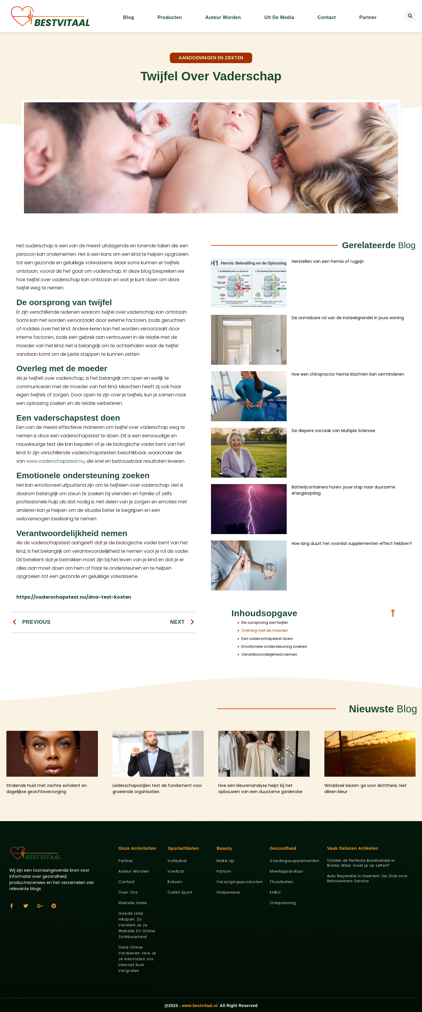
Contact (326, 17)
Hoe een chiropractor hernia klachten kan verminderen (348, 374)
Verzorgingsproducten (239, 882)
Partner (368, 17)
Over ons (128, 892)
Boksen (174, 882)
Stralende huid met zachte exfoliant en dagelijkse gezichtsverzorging (46, 789)
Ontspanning (283, 903)
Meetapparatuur (286, 871)
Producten (170, 17)
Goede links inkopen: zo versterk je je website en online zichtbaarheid (136, 925)
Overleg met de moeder (264, 630)
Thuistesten (281, 882)
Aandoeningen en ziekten (211, 57)
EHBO (275, 892)
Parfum (224, 871)
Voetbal (175, 871)
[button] (410, 16)
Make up (225, 861)
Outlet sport (179, 892)
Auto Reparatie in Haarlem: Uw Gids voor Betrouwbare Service (367, 878)
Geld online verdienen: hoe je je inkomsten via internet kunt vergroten (137, 958)
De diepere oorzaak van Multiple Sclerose (333, 431)
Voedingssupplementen (294, 861)
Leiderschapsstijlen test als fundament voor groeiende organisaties (157, 789)
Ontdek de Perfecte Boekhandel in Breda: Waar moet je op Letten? (361, 863)
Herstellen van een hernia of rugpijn (328, 261)
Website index (132, 903)
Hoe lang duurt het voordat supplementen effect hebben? (352, 543)
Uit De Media (279, 17)
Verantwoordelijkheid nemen (269, 654)
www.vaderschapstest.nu (55, 461)
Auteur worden (223, 17)
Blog (128, 17)
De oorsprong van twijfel (264, 622)
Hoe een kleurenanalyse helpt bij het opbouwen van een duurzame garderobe (260, 789)
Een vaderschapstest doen (267, 638)
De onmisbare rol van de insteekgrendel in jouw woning (348, 318)
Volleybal (177, 861)
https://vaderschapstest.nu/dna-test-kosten (73, 597)
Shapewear (229, 892)
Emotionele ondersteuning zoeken (274, 646)
